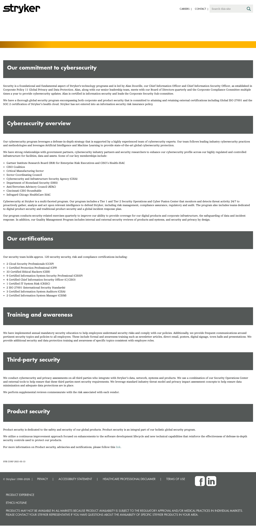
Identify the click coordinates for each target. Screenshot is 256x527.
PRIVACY (42, 479)
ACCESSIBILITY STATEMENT (75, 479)
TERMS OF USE (175, 479)
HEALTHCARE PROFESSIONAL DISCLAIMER (129, 479)
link (118, 447)
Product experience (20, 495)
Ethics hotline (16, 503)
